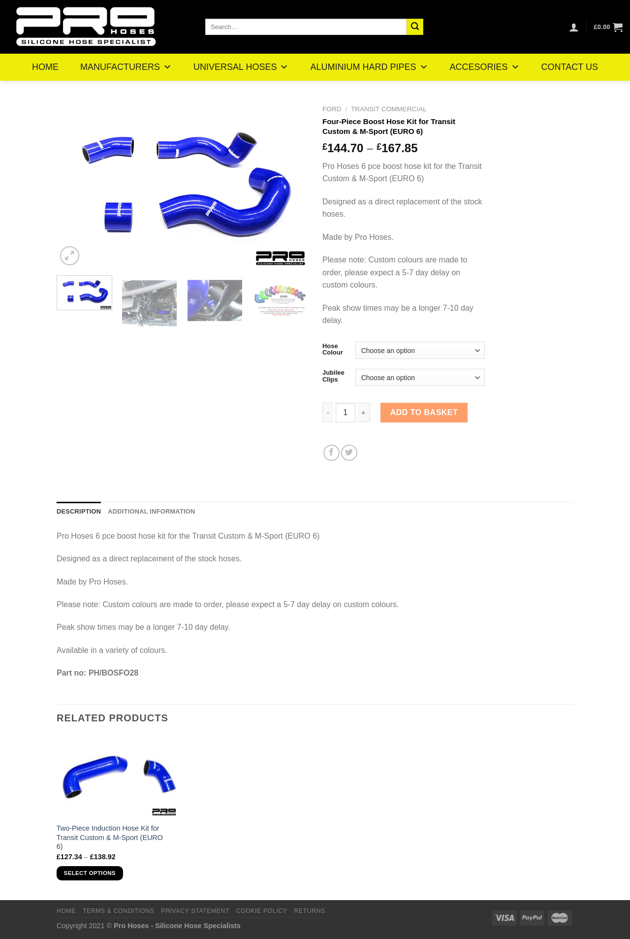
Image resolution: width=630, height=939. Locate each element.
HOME (45, 67)
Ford (332, 109)
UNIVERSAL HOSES (240, 67)
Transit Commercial (389, 109)
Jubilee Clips (333, 376)
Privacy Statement (195, 910)
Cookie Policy (261, 910)
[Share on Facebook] (331, 453)
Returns (309, 910)
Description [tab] (79, 511)
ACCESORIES (485, 67)
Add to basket (424, 412)
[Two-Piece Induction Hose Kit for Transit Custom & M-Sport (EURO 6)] (117, 776)
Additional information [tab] (151, 511)
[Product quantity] (345, 412)
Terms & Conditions (119, 910)
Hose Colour (332, 349)
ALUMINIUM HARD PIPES (369, 67)
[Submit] (415, 27)
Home (66, 910)
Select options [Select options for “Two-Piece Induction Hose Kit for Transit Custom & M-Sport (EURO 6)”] (90, 873)
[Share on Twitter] (349, 453)
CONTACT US (569, 67)
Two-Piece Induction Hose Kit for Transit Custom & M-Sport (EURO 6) (110, 837)
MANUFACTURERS (126, 67)
